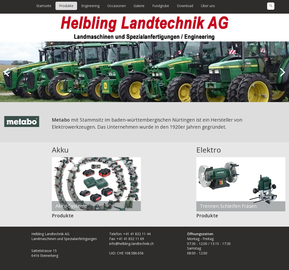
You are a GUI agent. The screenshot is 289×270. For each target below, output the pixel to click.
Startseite (43, 5)
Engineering (90, 5)
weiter (281, 76)
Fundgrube (160, 5)
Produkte (66, 5)
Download (185, 5)
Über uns (208, 5)
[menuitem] (44, 5)
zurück (7, 76)
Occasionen (116, 5)
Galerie (139, 5)
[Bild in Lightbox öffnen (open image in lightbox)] (22, 121)
